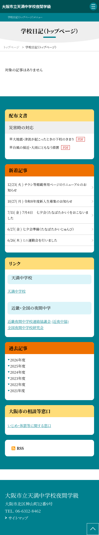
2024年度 (17, 372)
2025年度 (17, 365)
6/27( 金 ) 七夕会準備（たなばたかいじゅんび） (41, 229)
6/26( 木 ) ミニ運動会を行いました (32, 240)
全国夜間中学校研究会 (26, 327)
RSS (20, 448)
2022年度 (17, 384)
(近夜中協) (60, 321)
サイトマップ (18, 518)
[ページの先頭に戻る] (93, 529)
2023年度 (17, 378)
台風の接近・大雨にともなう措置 (41, 147)
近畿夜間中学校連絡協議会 (29, 321)
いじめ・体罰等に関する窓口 (29, 425)
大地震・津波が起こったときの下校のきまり (49, 139)
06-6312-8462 (28, 511)
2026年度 (17, 359)
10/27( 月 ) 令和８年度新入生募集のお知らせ (40, 201)
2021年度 (17, 390)
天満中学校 (17, 291)
